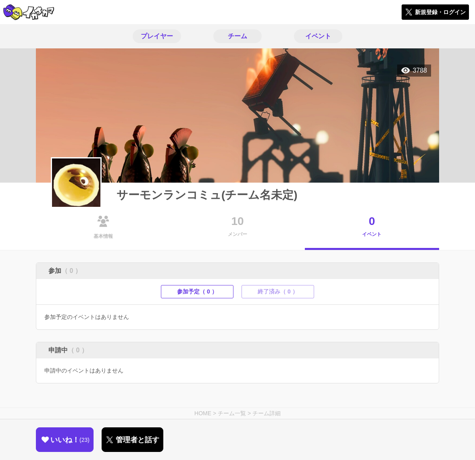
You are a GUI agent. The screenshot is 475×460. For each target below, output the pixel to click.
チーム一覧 (232, 413)
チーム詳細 (266, 413)
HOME (202, 413)
